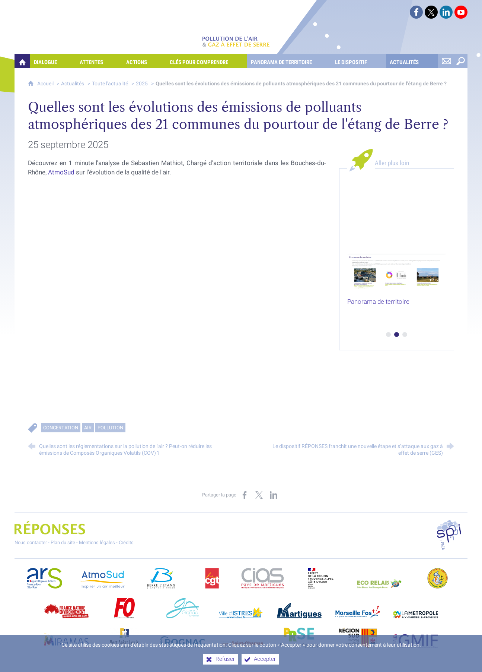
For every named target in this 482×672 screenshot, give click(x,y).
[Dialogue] (53, 61)
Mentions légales (97, 542)
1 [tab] (388, 334)
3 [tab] (404, 334)
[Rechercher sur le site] (460, 61)
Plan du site (63, 542)
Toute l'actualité (110, 84)
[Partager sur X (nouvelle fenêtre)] (259, 495)
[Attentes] (99, 61)
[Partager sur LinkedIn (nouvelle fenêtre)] (273, 495)
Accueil (46, 84)
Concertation (60, 427)
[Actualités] (412, 61)
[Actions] (144, 61)
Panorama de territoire (378, 301)
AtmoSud (61, 172)
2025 (142, 84)
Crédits (126, 542)
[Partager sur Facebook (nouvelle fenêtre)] (244, 495)
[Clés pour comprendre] (206, 61)
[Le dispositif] (358, 61)
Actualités (72, 84)
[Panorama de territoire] (289, 61)
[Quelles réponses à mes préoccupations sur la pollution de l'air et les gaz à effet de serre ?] (22, 61)
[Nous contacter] (446, 61)
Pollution (110, 427)
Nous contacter (31, 542)
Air (88, 427)
